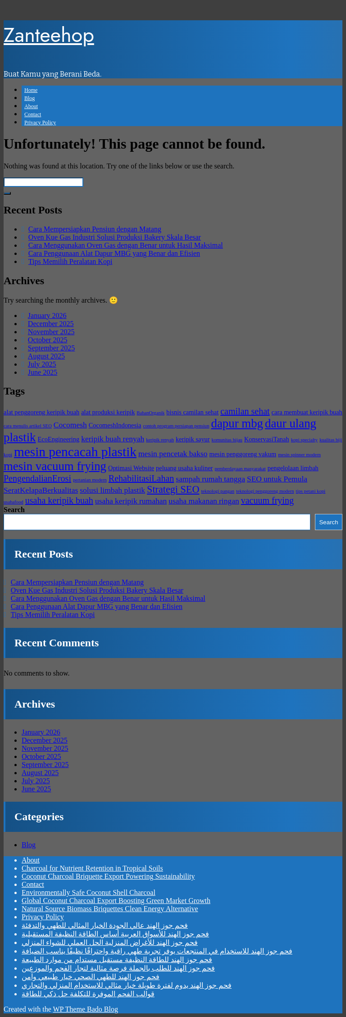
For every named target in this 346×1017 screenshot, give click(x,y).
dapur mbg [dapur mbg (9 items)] (237, 423)
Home (30, 90)
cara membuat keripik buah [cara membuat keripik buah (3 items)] (307, 412)
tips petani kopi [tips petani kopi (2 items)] (311, 491)
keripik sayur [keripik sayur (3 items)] (193, 439)
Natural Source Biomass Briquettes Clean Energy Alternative (110, 909)
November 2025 (51, 332)
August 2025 (46, 356)
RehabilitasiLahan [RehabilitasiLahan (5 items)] (141, 478)
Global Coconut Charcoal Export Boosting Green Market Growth (116, 900)
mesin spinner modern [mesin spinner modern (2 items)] (299, 454)
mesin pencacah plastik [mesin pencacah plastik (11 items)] (75, 452)
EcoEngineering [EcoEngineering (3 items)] (59, 439)
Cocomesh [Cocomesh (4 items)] (70, 424)
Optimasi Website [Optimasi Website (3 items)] (131, 468)
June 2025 (42, 372)
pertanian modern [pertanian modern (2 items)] (90, 479)
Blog (29, 98)
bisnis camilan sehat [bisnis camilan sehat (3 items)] (192, 412)
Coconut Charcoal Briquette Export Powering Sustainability (108, 876)
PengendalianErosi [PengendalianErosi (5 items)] (37, 478)
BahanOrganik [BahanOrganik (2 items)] (150, 412)
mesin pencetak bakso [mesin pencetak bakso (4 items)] (173, 453)
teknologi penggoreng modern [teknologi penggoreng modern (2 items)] (265, 491)
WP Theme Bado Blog (85, 1009)
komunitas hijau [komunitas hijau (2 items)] (227, 439)
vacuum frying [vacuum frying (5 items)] (267, 500)
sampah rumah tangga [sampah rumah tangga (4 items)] (210, 478)
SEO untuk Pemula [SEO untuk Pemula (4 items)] (277, 478)
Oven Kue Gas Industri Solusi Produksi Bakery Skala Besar (114, 237)
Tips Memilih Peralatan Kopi (70, 261)
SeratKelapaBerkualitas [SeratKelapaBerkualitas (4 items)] (41, 490)
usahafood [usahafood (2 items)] (13, 501)
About (31, 106)
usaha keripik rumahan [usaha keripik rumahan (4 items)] (131, 500)
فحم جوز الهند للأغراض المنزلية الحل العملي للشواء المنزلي (110, 942)
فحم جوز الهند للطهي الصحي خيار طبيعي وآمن (90, 977)
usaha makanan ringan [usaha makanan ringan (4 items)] (203, 500)
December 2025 (51, 323)
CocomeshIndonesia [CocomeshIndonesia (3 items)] (115, 425)
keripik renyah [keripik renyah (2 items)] (160, 439)
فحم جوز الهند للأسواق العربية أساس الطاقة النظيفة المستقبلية (115, 934)
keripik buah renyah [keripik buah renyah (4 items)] (112, 438)
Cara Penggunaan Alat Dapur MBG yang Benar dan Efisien (114, 253)
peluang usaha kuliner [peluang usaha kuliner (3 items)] (184, 468)
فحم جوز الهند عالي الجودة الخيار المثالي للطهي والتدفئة (105, 925)
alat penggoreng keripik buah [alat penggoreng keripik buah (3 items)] (41, 412)
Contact (32, 114)
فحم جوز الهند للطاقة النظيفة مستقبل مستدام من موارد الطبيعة (117, 959)
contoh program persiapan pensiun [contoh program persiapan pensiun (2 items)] (176, 425)
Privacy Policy (40, 122)
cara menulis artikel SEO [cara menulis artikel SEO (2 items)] (28, 425)
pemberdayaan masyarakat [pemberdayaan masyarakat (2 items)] (239, 468)
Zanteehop (49, 35)
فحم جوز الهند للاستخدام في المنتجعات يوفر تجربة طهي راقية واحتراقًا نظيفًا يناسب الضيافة (157, 951)
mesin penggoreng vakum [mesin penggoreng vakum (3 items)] (243, 454)
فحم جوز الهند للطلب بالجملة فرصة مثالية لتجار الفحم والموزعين (118, 968)
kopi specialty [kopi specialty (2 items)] (304, 439)
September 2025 (51, 348)
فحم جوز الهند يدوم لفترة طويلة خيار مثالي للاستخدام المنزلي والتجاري (127, 985)
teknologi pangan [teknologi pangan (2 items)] (217, 491)
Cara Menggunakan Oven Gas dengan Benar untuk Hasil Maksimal (125, 245)
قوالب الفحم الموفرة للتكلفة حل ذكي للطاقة (88, 994)
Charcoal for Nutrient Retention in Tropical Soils (92, 868)
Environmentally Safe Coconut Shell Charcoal (88, 892)
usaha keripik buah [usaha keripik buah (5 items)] (59, 500)
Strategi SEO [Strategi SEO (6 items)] (173, 489)
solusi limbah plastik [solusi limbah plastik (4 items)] (112, 490)
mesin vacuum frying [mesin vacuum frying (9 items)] (55, 466)
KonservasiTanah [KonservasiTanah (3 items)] (266, 439)
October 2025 (48, 340)
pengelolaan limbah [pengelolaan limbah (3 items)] (293, 468)
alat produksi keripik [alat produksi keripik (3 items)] (108, 412)
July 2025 (42, 364)
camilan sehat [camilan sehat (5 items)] (244, 411)
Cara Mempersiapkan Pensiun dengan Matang (94, 229)
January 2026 (47, 315)
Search (14, 509)
